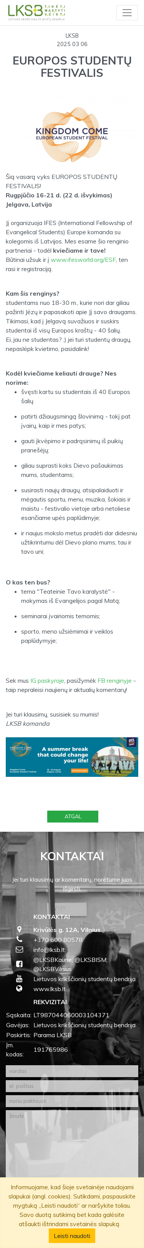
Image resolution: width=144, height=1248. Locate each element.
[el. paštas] (72, 1086)
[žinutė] (72, 1154)
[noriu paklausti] (72, 1101)
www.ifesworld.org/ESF (83, 259)
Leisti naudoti (72, 1236)
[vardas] (72, 1071)
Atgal (73, 816)
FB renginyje (115, 680)
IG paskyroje (46, 680)
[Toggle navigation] (127, 12)
